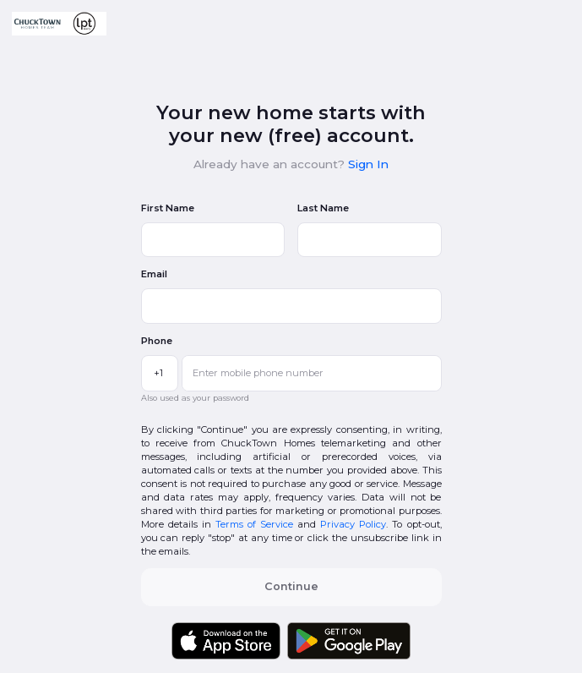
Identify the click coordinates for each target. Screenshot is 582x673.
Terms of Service (254, 524)
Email (154, 274)
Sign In (368, 164)
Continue (291, 586)
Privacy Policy (353, 524)
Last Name (323, 208)
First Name (167, 208)
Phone (156, 341)
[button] (59, 24)
